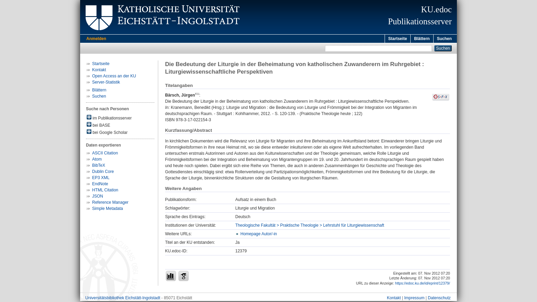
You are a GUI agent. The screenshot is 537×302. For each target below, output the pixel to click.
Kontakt (99, 70)
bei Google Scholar (107, 133)
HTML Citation (105, 191)
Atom (97, 160)
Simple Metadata (107, 209)
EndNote (100, 185)
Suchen (444, 38)
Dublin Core (103, 172)
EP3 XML (101, 178)
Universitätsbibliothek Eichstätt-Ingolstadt (122, 299)
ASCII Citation (105, 154)
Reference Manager (110, 203)
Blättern (421, 38)
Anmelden (96, 38)
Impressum (414, 299)
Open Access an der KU (114, 77)
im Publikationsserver (109, 119)
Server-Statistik (106, 83)
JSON (97, 197)
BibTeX (98, 166)
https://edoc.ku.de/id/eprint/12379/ (422, 284)
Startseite (397, 38)
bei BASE (98, 126)
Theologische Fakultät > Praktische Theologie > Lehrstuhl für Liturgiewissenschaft (309, 226)
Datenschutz (439, 299)
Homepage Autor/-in (258, 234)
